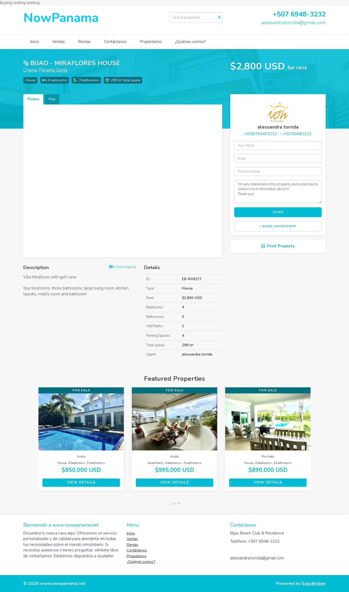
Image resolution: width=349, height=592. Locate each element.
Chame (30, 70)
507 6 (286, 14)
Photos (33, 99)
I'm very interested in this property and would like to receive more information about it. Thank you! (278, 191)
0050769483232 (261, 134)
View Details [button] (81, 482)
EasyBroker (314, 583)
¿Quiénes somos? (190, 41)
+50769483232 (297, 134)
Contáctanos (115, 41)
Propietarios (151, 41)
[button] (30, 441)
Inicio (34, 41)
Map (52, 99)
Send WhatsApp (278, 226)
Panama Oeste (53, 70)
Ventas (58, 41)
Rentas (84, 41)
